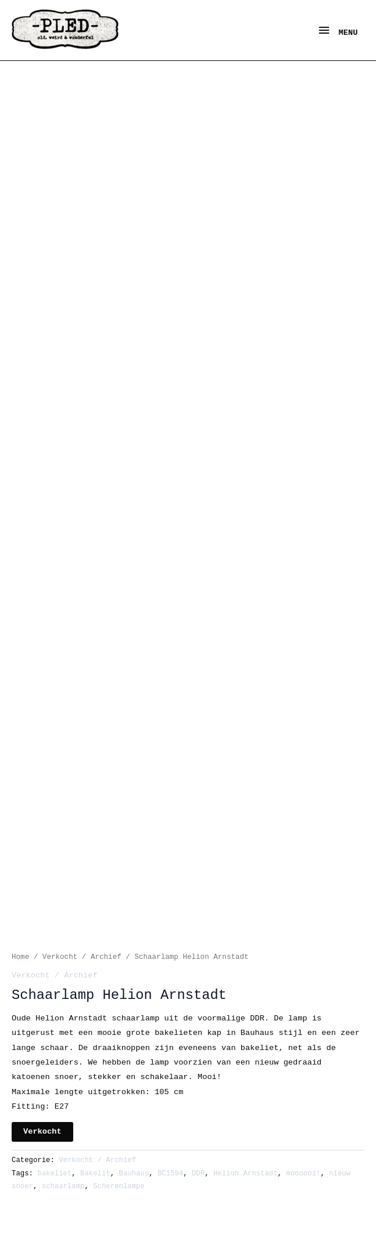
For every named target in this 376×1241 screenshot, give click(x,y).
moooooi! (303, 1174)
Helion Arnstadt (245, 1174)
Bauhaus (134, 1174)
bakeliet (54, 1174)
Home (20, 957)
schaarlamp (63, 1186)
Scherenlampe (119, 1186)
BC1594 (170, 1174)
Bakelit (95, 1174)
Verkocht (42, 1131)
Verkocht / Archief (81, 957)
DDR (198, 1174)
